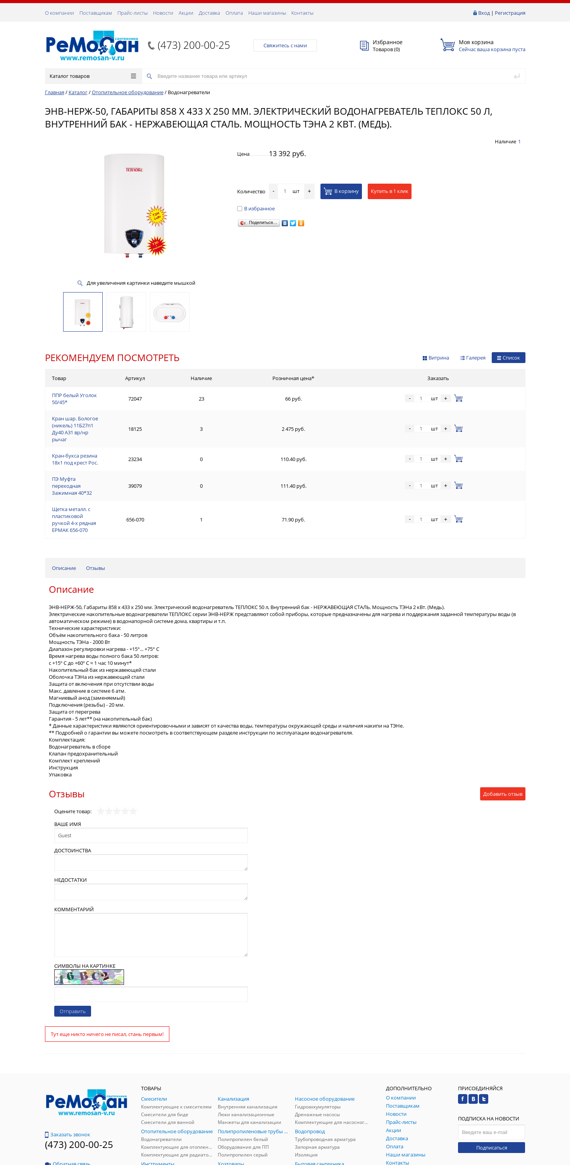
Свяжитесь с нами (285, 45)
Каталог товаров (93, 75)
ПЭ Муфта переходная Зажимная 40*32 (99, 452)
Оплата (234, 12)
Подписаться (491, 1089)
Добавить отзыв (502, 735)
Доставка (209, 12)
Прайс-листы (132, 12)
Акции (186, 12)
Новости (163, 12)
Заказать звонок (67, 1076)
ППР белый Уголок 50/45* (83, 396)
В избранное (256, 208)
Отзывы (95, 509)
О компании (59, 12)
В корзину (341, 191)
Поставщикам (95, 12)
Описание (64, 509)
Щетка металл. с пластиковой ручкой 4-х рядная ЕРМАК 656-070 (128, 470)
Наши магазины (267, 12)
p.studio (517, 1158)
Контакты (302, 12)
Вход (484, 12)
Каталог (78, 92)
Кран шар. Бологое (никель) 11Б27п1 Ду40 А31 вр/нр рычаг (123, 414)
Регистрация (510, 12)
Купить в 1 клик (389, 191)
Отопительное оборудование (128, 92)
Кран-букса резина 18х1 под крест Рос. (98, 433)
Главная (54, 92)
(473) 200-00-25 (194, 45)
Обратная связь (68, 1105)
